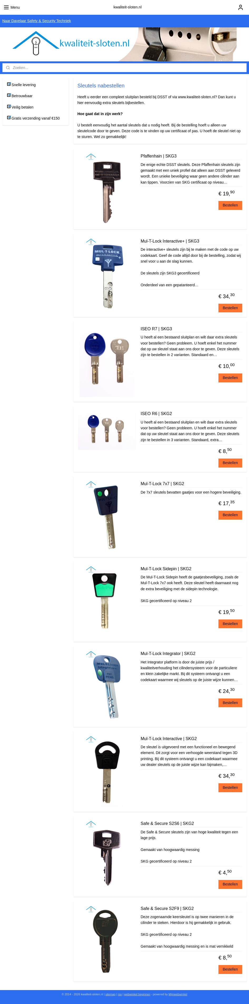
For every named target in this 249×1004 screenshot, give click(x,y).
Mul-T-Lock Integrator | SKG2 (168, 653)
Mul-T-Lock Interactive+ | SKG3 (170, 241)
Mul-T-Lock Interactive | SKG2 (169, 738)
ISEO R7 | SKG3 (156, 329)
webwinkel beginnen (137, 994)
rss (120, 994)
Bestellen (230, 205)
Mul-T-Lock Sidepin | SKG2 (166, 568)
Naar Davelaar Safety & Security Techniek (36, 21)
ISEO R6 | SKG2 (156, 413)
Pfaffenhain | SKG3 (159, 156)
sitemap (110, 994)
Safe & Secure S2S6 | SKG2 (167, 823)
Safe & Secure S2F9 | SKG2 (167, 908)
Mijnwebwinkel (178, 994)
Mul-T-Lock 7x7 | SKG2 (162, 483)
